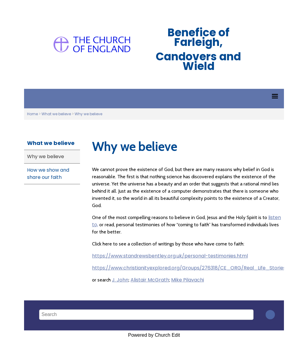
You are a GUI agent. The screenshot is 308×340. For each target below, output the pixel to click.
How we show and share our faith (48, 174)
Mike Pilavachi (187, 279)
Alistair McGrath (150, 279)
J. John (120, 279)
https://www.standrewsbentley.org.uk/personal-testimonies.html (170, 255)
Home (32, 113)
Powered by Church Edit (154, 335)
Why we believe (88, 113)
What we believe (56, 113)
